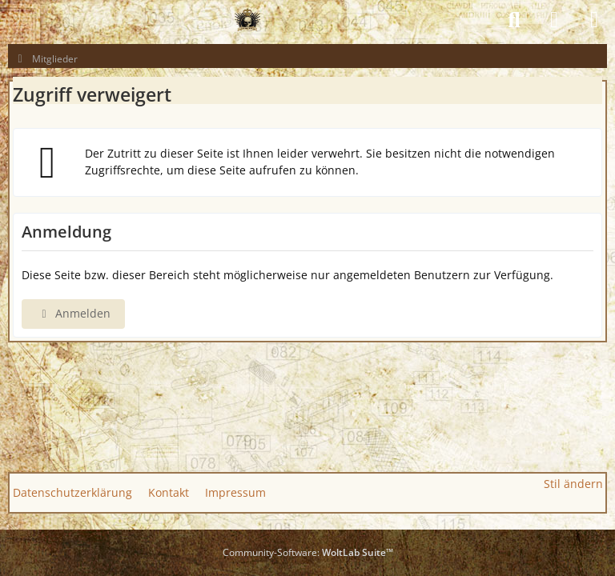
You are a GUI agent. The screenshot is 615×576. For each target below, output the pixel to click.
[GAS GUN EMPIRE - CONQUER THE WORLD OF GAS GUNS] (247, 20)
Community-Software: (308, 552)
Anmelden (73, 313)
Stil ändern (573, 483)
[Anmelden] (554, 20)
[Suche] (514, 20)
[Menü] (594, 20)
